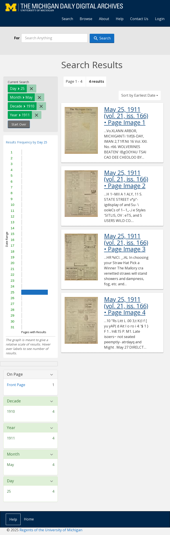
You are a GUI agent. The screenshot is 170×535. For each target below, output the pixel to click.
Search (67, 18)
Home (29, 519)
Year (11, 428)
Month (13, 454)
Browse (86, 18)
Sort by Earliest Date (139, 95)
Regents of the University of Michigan (50, 529)
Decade (14, 401)
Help (120, 18)
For (17, 38)
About (104, 18)
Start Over (19, 124)
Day (10, 481)
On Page (15, 374)
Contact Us (139, 18)
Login (159, 18)
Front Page (16, 384)
